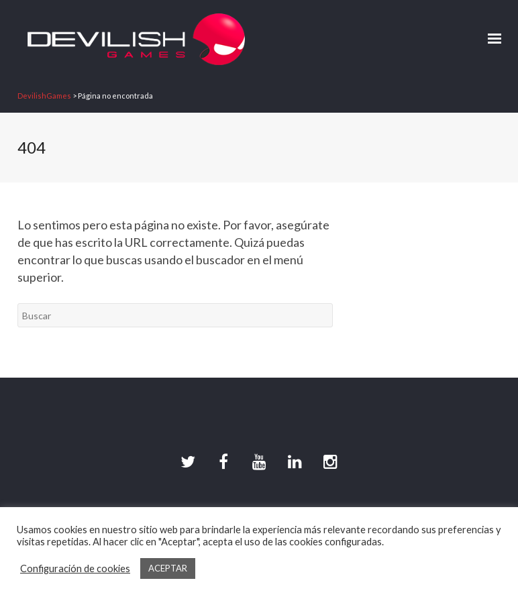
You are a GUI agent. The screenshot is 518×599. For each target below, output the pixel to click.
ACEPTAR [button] (167, 568)
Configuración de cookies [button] (75, 568)
